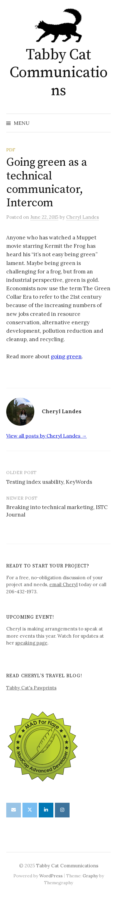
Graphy (90, 876)
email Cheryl (63, 584)
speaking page (31, 643)
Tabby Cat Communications (58, 73)
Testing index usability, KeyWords (49, 481)
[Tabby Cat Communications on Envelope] (13, 810)
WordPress (51, 876)
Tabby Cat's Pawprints (31, 688)
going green (66, 356)
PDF (10, 150)
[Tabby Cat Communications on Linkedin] (46, 810)
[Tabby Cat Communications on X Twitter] (29, 810)
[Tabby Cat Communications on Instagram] (62, 810)
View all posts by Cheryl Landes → (46, 436)
